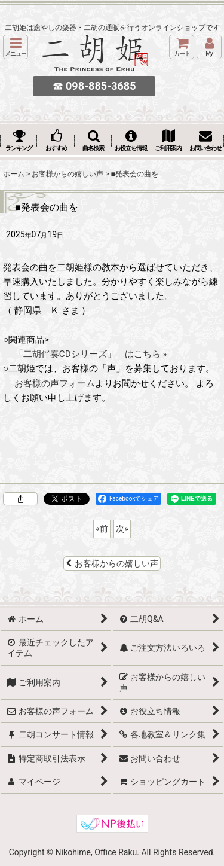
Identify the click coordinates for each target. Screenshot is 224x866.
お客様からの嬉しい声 (112, 563)
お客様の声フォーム (54, 383)
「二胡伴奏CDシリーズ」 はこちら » (90, 354)
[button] (15, 47)
